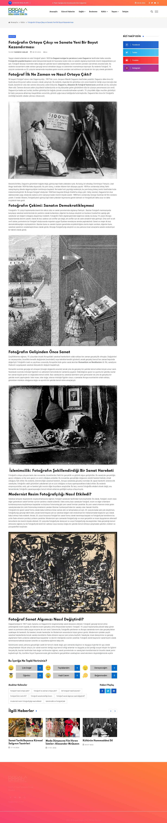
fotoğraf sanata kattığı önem (41, 696)
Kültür (103, 12)
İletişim (125, 12)
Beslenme (93, 12)
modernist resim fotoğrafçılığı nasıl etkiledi (25, 701)
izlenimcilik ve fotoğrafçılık (55, 701)
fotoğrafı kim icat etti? (18, 696)
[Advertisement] (141, 90)
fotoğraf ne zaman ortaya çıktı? (45, 691)
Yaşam (114, 12)
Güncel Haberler (68, 12)
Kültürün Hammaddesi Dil (98, 741)
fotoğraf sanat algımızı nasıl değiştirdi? (71, 696)
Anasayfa (53, 12)
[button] (111, 711)
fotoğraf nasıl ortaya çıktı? (19, 691)
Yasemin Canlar (21, 52)
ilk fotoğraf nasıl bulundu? (70, 691)
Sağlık (81, 12)
